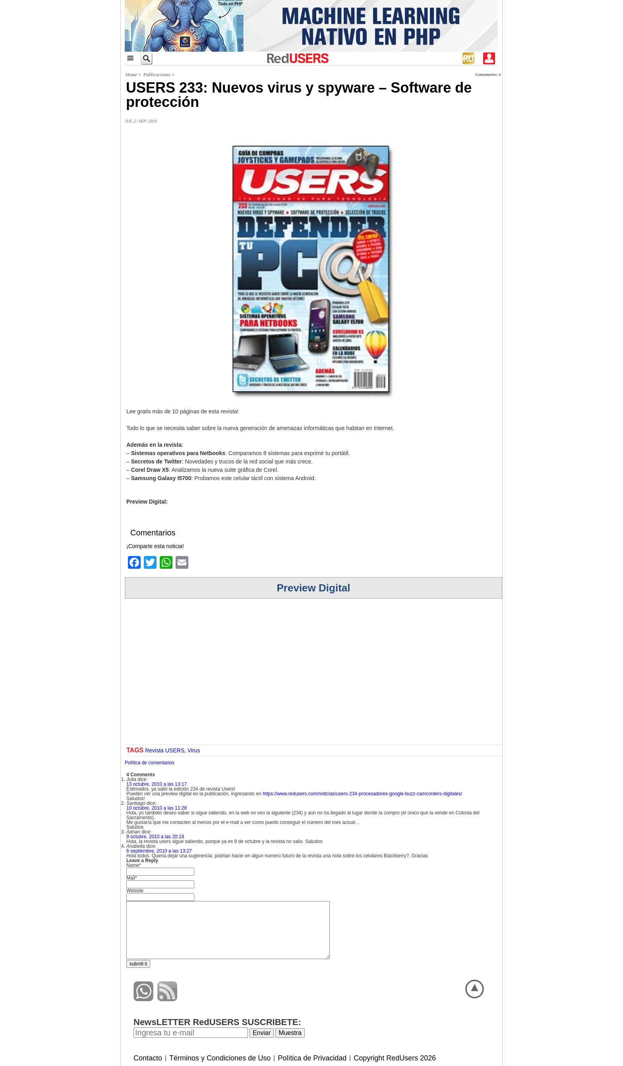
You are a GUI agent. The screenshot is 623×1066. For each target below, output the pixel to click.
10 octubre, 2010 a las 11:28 (156, 808)
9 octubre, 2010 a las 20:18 (155, 836)
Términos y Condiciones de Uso (220, 1058)
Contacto (148, 1058)
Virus (194, 750)
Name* (133, 865)
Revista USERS (164, 750)
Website (134, 891)
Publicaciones (156, 75)
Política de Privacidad (312, 1058)
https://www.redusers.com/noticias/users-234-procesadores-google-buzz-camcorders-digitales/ (362, 794)
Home (131, 75)
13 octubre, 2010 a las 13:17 (156, 784)
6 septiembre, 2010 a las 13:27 (159, 851)
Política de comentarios (149, 763)
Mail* (131, 878)
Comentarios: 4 (488, 74)
